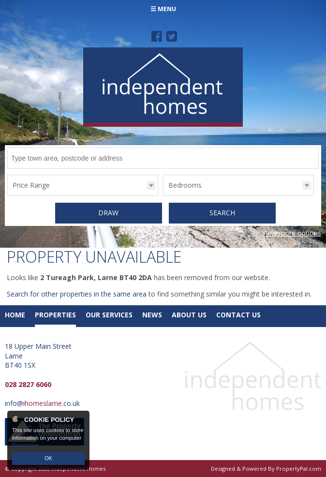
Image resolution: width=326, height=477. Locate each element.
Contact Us (238, 314)
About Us (189, 314)
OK (48, 458)
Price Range (31, 185)
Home (15, 314)
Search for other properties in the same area (77, 293)
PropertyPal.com (298, 468)
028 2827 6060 (28, 384)
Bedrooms (185, 185)
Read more (25, 445)
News (152, 314)
